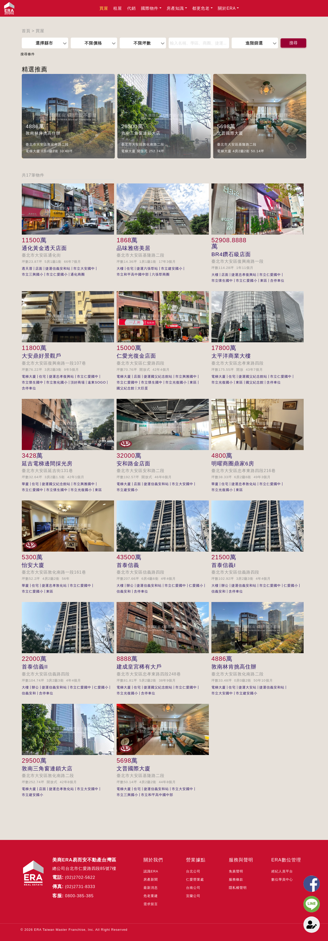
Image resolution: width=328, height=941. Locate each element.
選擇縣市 (44, 43)
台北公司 (193, 871)
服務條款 (236, 879)
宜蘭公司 (193, 896)
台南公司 (193, 888)
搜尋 (293, 43)
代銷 (131, 8)
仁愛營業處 (195, 879)
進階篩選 (254, 43)
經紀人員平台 (282, 871)
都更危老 (201, 8)
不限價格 (93, 43)
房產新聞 (151, 879)
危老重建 (151, 896)
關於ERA (227, 8)
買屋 (103, 8)
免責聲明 (236, 871)
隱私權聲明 (238, 888)
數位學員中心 (282, 879)
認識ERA (151, 871)
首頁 (26, 31)
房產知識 (175, 8)
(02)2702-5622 (80, 877)
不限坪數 (142, 43)
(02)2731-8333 (80, 886)
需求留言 (151, 904)
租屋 (117, 8)
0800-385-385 (79, 896)
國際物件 (149, 8)
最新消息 (151, 888)
